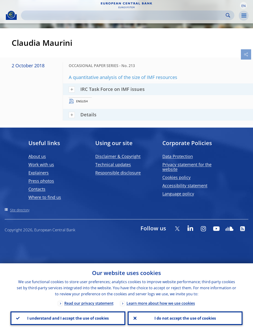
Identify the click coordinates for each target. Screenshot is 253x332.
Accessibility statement (184, 185)
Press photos (41, 181)
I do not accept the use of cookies (185, 318)
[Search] (124, 15)
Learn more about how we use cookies (160, 303)
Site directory (19, 210)
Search (228, 15)
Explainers (38, 172)
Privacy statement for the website (187, 167)
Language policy (178, 193)
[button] (243, 5)
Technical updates (113, 164)
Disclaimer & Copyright (117, 156)
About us (37, 156)
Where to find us (44, 197)
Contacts (36, 189)
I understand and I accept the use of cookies (68, 318)
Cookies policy (176, 177)
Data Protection (177, 156)
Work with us (41, 164)
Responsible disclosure (118, 172)
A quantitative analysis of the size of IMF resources (123, 77)
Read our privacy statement (88, 303)
